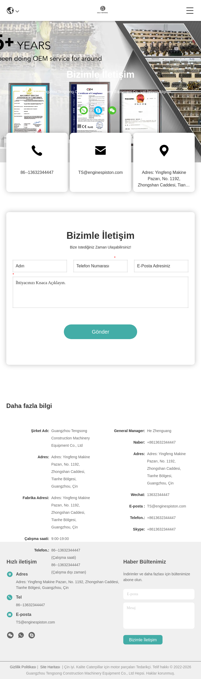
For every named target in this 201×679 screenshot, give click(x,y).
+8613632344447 (161, 442)
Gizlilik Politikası (23, 667)
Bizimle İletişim (143, 640)
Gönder (100, 332)
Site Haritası (50, 667)
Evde (29, 92)
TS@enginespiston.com (100, 172)
